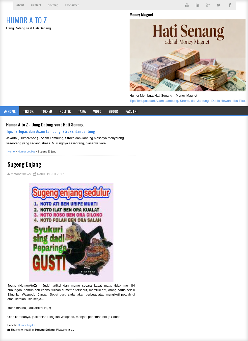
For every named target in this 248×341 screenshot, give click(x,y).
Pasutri (131, 111)
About (20, 5)
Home (10, 111)
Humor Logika (26, 325)
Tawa (82, 111)
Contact (36, 5)
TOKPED (46, 111)
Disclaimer (72, 5)
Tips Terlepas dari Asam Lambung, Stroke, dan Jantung (169, 101)
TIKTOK (28, 111)
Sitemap (53, 5)
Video (97, 111)
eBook (113, 111)
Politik (65, 111)
